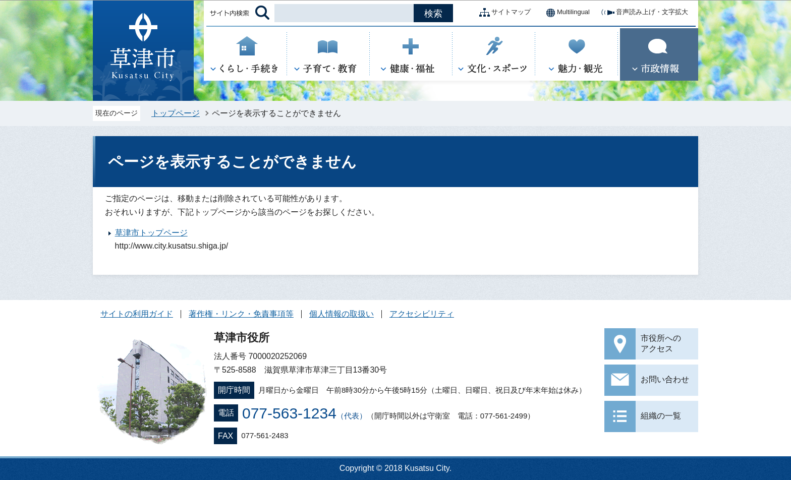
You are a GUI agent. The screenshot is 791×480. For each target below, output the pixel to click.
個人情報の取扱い (341, 314)
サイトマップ (503, 13)
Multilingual (565, 13)
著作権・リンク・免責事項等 (241, 314)
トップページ (175, 113)
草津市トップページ (151, 232)
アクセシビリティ (421, 314)
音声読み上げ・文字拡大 (644, 13)
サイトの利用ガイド (136, 314)
